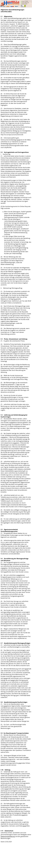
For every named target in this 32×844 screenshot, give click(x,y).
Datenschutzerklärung (8, 836)
